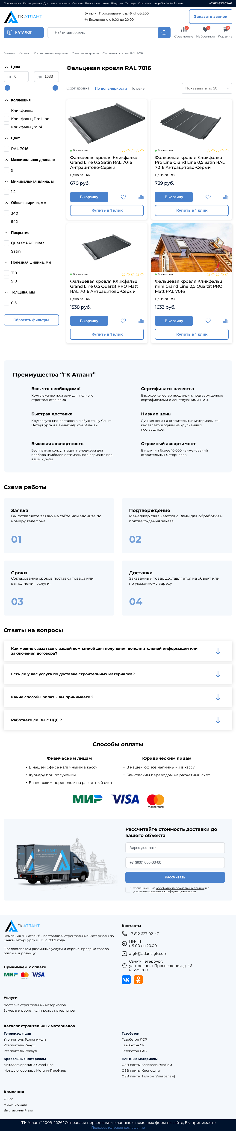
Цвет (12, 138)
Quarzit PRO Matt (27, 243)
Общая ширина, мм (25, 203)
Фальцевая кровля (85, 53)
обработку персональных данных (180, 889)
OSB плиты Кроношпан (141, 1071)
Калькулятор (32, 3)
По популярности (111, 88)
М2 (88, 175)
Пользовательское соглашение (118, 1127)
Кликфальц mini (26, 127)
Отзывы (77, 3)
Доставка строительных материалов (35, 1005)
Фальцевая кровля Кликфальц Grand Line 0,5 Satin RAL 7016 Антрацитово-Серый (103, 162)
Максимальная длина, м (29, 160)
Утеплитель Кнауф (19, 1045)
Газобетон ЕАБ (134, 1051)
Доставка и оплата (57, 3)
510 (14, 281)
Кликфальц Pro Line (30, 119)
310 (14, 273)
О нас (8, 1099)
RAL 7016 (19, 149)
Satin (16, 251)
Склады (130, 3)
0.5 (14, 303)
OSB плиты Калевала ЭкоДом (147, 1065)
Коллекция (17, 100)
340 (14, 213)
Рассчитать (175, 879)
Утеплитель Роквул (20, 1051)
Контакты (144, 3)
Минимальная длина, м (29, 181)
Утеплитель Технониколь (25, 1040)
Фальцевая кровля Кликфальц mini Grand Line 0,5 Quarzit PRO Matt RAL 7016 (188, 287)
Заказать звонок (210, 16)
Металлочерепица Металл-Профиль (35, 1071)
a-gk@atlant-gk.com (168, 3)
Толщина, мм (19, 292)
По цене (138, 88)
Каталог (24, 53)
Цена (12, 67)
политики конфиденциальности (172, 893)
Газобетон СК (133, 1045)
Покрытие (16, 232)
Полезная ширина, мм (27, 262)
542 (14, 221)
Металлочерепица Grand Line (28, 1065)
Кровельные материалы (51, 53)
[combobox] (207, 88)
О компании (12, 3)
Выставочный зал (18, 1110)
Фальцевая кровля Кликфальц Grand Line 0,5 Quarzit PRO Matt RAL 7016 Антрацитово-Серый (104, 287)
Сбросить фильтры (31, 320)
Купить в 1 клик (107, 211)
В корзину (91, 197)
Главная (9, 53)
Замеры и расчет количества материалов (39, 1011)
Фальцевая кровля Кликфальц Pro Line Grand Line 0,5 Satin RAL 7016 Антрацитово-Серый (190, 162)
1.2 (13, 192)
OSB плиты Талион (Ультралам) (148, 1076)
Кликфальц (22, 110)
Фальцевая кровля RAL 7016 (123, 53)
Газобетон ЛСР (134, 1040)
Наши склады (15, 1105)
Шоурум (117, 3)
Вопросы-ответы (97, 3)
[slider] (7, 88)
